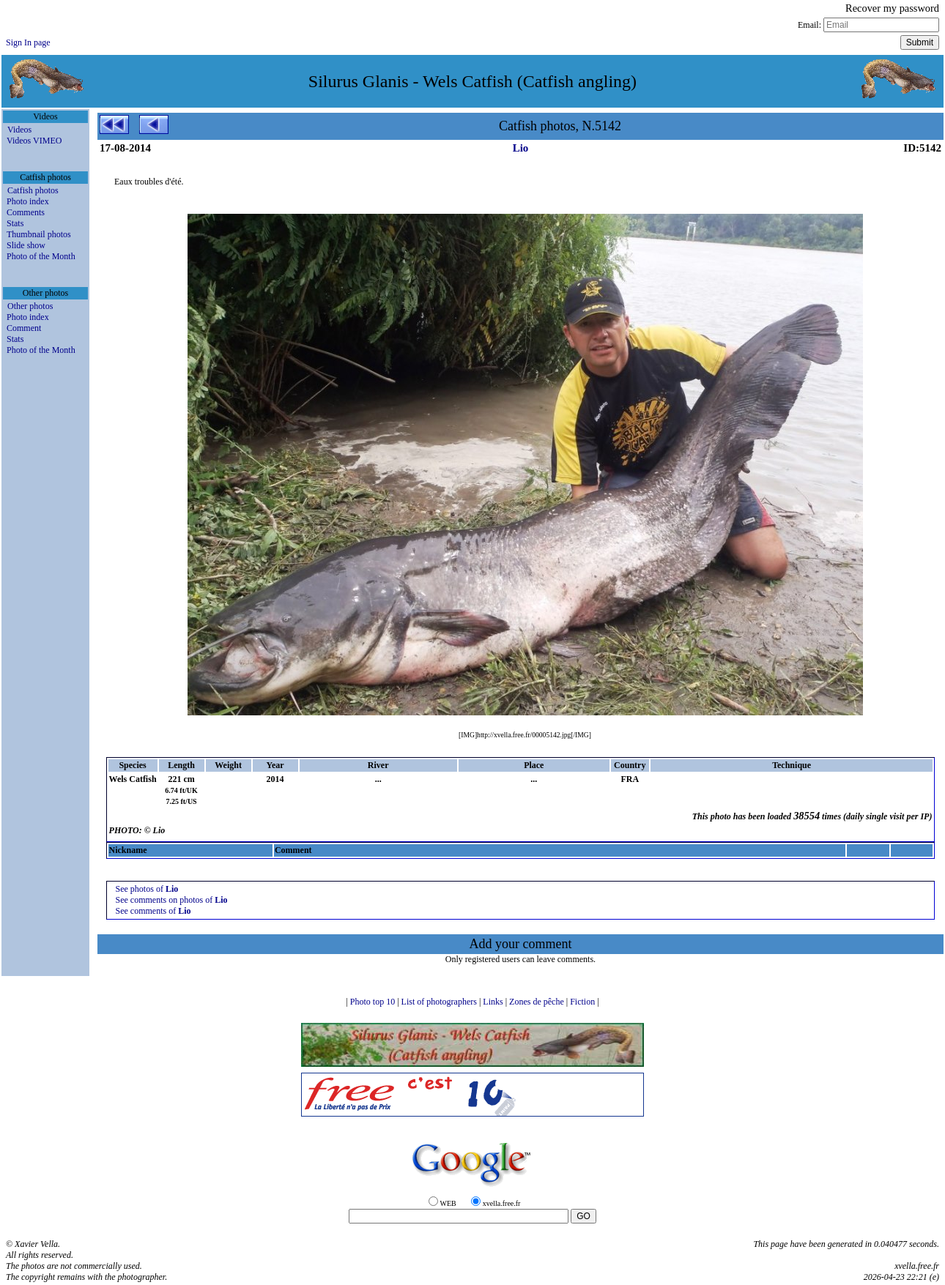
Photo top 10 (373, 1002)
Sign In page (28, 42)
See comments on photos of (172, 900)
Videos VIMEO (34, 140)
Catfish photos (33, 190)
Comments (26, 212)
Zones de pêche (537, 1002)
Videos (19, 129)
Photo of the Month (41, 256)
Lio (521, 148)
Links (494, 1002)
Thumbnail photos (39, 234)
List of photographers (440, 1002)
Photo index (28, 201)
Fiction (583, 1002)
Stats (15, 223)
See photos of (147, 889)
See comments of (153, 911)
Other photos (30, 306)
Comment (24, 328)
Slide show (26, 245)
